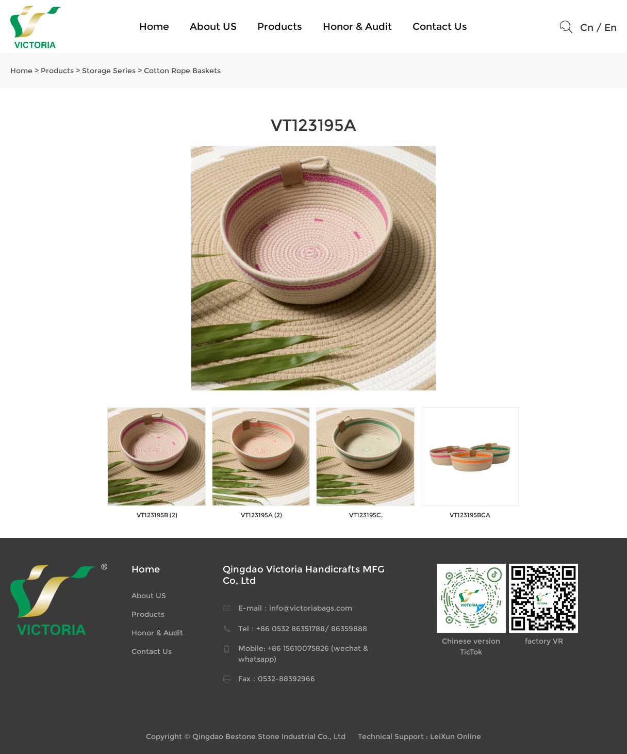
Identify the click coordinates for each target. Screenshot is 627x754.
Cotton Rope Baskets (182, 70)
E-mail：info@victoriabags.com (295, 608)
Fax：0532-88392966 (276, 678)
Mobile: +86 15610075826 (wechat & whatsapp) (303, 654)
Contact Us (439, 26)
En (610, 28)
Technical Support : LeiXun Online (419, 736)
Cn (586, 28)
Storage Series (109, 70)
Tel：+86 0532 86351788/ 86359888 (302, 628)
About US (213, 26)
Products (279, 26)
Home (154, 26)
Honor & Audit (357, 26)
